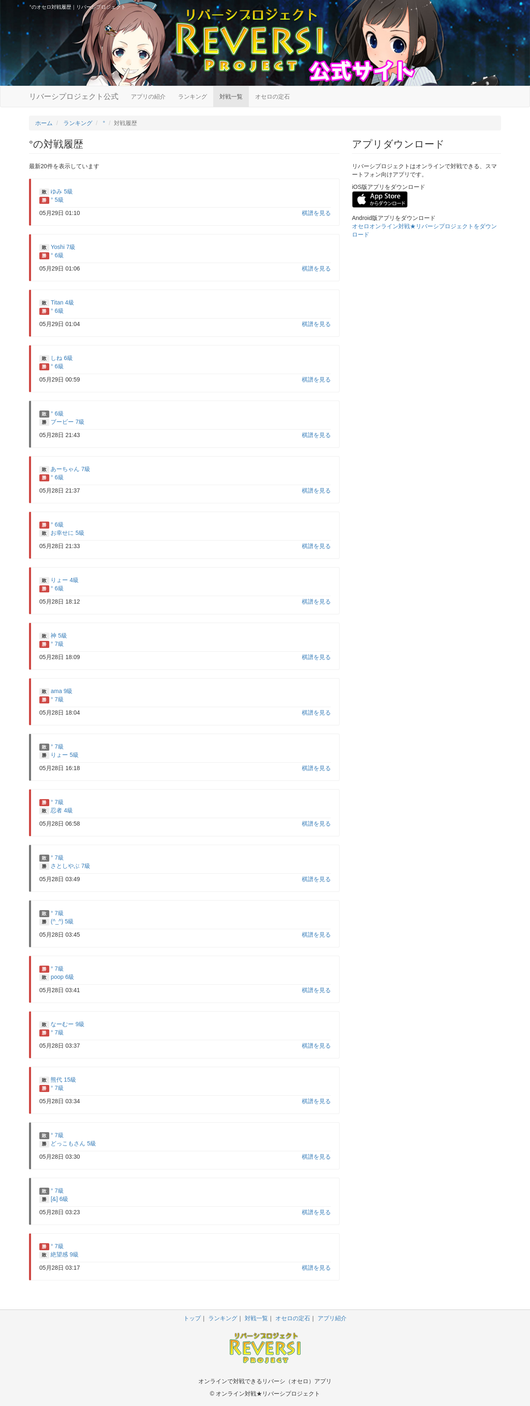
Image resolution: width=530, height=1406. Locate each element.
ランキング (192, 96)
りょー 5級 (65, 754)
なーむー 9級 (67, 1024)
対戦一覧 (231, 96)
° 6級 (57, 255)
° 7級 (57, 643)
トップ (192, 1318)
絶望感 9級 (65, 1254)
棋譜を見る (316, 213)
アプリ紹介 (332, 1318)
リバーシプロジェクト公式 (73, 96)
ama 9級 (61, 691)
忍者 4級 (62, 810)
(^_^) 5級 (62, 921)
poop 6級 (62, 977)
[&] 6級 (59, 1199)
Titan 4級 (62, 302)
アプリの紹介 (148, 96)
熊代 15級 (63, 1079)
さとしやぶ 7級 (70, 865)
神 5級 (59, 635)
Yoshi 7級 (63, 247)
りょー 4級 (65, 580)
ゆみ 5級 (62, 191)
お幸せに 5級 (67, 532)
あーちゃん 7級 (70, 469)
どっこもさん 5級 (73, 1143)
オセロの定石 (272, 96)
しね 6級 (62, 358)
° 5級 (57, 199)
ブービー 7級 (67, 421)
